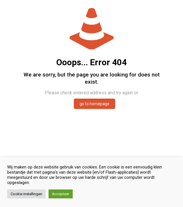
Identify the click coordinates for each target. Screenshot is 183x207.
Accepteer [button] (60, 194)
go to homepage (94, 103)
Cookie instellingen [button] (26, 194)
